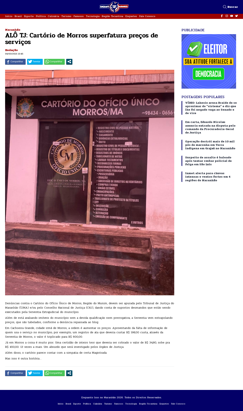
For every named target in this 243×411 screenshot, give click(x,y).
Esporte (29, 16)
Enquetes (131, 16)
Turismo (66, 16)
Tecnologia (92, 16)
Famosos (78, 16)
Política (41, 16)
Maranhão (12, 29)
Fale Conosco (147, 16)
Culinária (53, 16)
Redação (11, 50)
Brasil (18, 16)
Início (8, 16)
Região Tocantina (112, 16)
